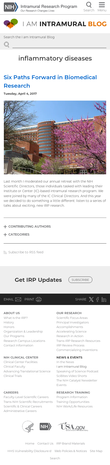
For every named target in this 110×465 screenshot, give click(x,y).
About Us (12, 313)
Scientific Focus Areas (72, 318)
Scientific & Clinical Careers (23, 406)
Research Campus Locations (24, 341)
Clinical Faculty (14, 366)
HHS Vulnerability (29, 451)
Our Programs (14, 336)
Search (55, 458)
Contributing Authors (29, 226)
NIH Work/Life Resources (74, 406)
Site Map (96, 451)
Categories (18, 234)
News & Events (69, 357)
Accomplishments (69, 327)
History (9, 322)
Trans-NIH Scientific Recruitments (28, 402)
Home (29, 443)
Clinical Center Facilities (20, 362)
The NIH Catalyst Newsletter (76, 380)
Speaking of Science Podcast (77, 371)
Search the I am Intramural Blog (29, 37)
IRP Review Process (70, 345)
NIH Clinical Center (21, 357)
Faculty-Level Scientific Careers (26, 397)
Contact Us (45, 443)
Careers (11, 392)
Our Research (69, 313)
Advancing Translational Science (27, 371)
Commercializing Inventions (77, 350)
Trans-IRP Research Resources (78, 341)
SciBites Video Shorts (71, 376)
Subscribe (80, 280)
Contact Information (18, 345)
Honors (9, 327)
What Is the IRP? (16, 318)
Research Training (73, 392)
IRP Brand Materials (70, 443)
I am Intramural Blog (71, 366)
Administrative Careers (20, 411)
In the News (65, 362)
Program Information (72, 397)
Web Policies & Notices (70, 451)
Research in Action (69, 336)
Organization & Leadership (23, 331)
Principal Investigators (72, 322)
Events (61, 385)
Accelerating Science (71, 331)
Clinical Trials (13, 376)
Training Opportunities (72, 402)
